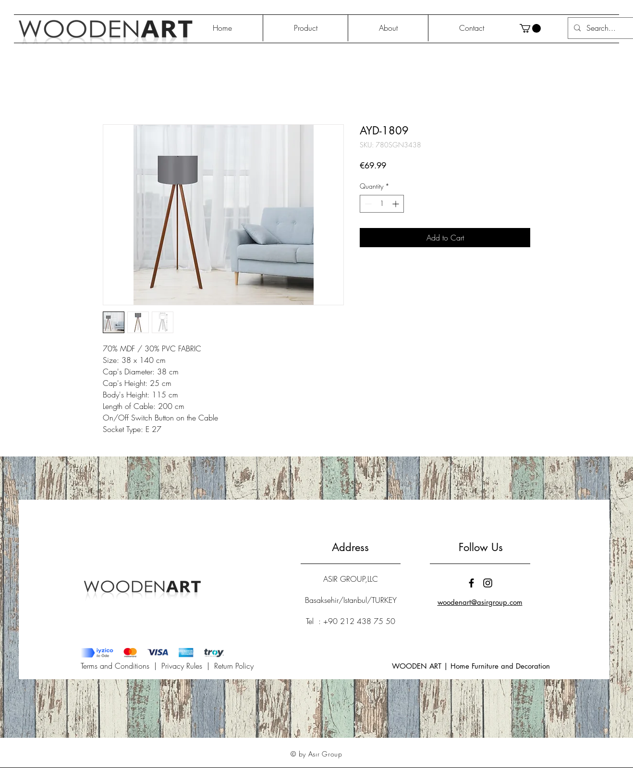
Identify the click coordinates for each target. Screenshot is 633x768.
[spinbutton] (381, 203)
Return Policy (234, 665)
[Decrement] (367, 203)
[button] (530, 28)
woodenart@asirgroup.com (480, 602)
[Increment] (396, 203)
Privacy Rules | (187, 665)
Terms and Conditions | (121, 665)
